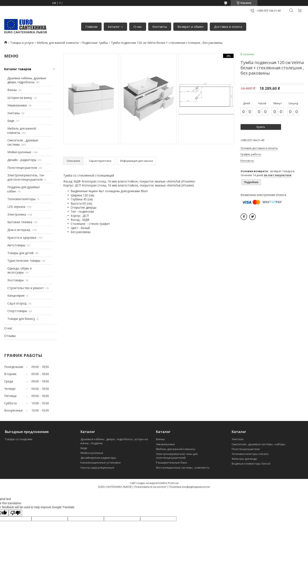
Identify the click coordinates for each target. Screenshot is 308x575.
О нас (137, 26)
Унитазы (13, 113)
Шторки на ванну (19, 98)
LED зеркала (16, 207)
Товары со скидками (18, 439)
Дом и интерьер (18, 230)
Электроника (16, 214)
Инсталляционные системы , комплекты (183, 467)
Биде (10, 121)
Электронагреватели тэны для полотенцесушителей (177, 456)
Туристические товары (23, 261)
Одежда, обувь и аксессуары (19, 270)
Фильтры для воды (244, 459)
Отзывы (10, 336)
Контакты (159, 26)
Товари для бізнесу (21, 319)
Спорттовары (17, 311)
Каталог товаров (17, 69)
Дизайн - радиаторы (21, 160)
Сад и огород (16, 303)
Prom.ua (173, 483)
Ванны (12, 90)
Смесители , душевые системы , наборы (258, 444)
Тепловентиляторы (21, 199)
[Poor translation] (15, 512)
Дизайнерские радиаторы (98, 458)
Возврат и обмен (190, 26)
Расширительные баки (171, 462)
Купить (260, 127)
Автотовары (16, 245)
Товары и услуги (22, 43)
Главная (91, 26)
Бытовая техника (19, 222)
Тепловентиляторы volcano (250, 454)
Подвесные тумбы (95, 43)
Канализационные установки (101, 462)
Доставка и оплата (228, 26)
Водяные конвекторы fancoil (251, 463)
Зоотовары (15, 280)
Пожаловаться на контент (150, 487)
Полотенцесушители (22, 168)
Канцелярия (15, 296)
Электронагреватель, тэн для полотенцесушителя (25, 177)
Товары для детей (20, 253)
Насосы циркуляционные (97, 467)
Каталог (114, 26)
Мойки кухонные (19, 152)
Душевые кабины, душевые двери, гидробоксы (26, 80)
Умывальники (17, 105)
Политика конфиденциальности (189, 487)
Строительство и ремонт (25, 288)
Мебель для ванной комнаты (58, 43)
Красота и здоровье (21, 238)
